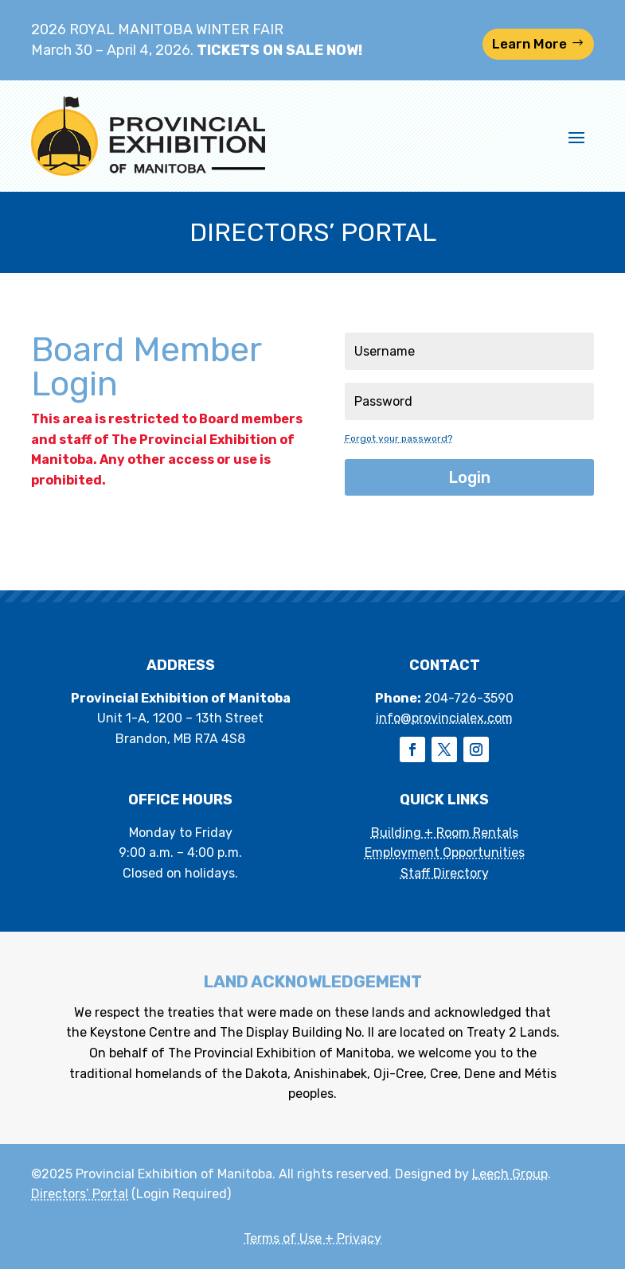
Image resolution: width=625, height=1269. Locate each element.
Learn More (529, 44)
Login (469, 477)
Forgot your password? (398, 438)
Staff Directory (444, 873)
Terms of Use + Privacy (312, 1238)
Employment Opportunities (445, 852)
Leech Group (510, 1173)
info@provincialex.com (444, 718)
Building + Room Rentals (444, 832)
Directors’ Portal (79, 1193)
